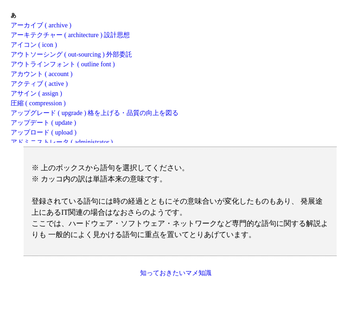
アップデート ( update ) (43, 122)
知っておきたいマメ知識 (175, 273)
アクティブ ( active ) (39, 83)
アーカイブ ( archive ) (41, 25)
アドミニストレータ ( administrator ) (62, 142)
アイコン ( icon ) (34, 44)
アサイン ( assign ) (36, 93)
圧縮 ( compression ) (38, 103)
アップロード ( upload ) (43, 132)
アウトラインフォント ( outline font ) (63, 64)
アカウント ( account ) (41, 74)
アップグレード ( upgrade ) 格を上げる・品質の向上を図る (94, 112)
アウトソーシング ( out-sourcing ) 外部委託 (71, 54)
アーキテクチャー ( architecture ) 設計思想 (70, 35)
